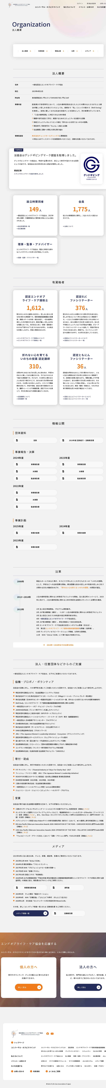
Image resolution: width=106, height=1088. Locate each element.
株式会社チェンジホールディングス (45, 136)
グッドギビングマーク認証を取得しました (29, 174)
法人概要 (68, 1056)
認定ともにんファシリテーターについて (77, 397)
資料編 (67, 887)
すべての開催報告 (74, 1061)
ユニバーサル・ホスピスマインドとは (53, 1047)
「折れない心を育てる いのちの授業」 (75, 587)
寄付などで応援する (47, 1066)
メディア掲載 (99, 1061)
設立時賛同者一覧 (24, 226)
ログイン (80, 3)
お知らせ (44, 1061)
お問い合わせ (19, 1071)
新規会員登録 (91, 3)
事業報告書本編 (30, 887)
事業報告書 (35, 464)
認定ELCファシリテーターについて (75, 338)
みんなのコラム (88, 1061)
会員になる (60, 1066)
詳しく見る (22, 987)
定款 (35, 440)
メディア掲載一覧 (22, 913)
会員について (68, 226)
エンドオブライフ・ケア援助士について (31, 338)
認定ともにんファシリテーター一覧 (76, 399)
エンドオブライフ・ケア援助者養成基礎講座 (62, 628)
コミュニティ (86, 1051)
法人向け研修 (97, 1051)
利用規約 (36, 1071)
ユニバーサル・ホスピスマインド (47, 7)
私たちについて (69, 7)
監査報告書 (35, 478)
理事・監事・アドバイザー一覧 (28, 258)
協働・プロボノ (99, 1066)
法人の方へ (88, 1066)
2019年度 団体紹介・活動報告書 (81, 440)
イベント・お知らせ (86, 7)
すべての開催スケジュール (57, 1061)
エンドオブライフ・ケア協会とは (52, 1056)
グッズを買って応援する (74, 1066)
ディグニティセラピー (72, 1051)
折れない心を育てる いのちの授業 (52, 1051)
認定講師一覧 (22, 399)
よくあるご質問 (54, 1071)
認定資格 (71, 1047)
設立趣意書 (21, 229)
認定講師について (24, 397)
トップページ (19, 1042)
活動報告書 (68, 913)
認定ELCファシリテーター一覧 (74, 340)
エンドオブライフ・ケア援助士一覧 (30, 340)
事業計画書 (35, 533)
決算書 (35, 471)
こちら (85, 809)
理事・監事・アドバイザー (82, 1056)
